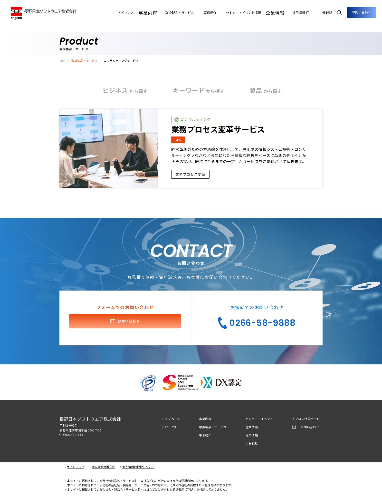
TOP (62, 60)
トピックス (169, 427)
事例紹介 (205, 435)
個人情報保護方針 (103, 466)
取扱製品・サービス (84, 60)
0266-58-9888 (72, 435)
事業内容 (121, 13)
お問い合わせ (356, 12)
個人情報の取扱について (138, 466)
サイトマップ (75, 466)
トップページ (171, 419)
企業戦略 (252, 443)
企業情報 (263, 13)
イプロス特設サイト (306, 419)
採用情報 (252, 435)
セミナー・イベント (259, 419)
